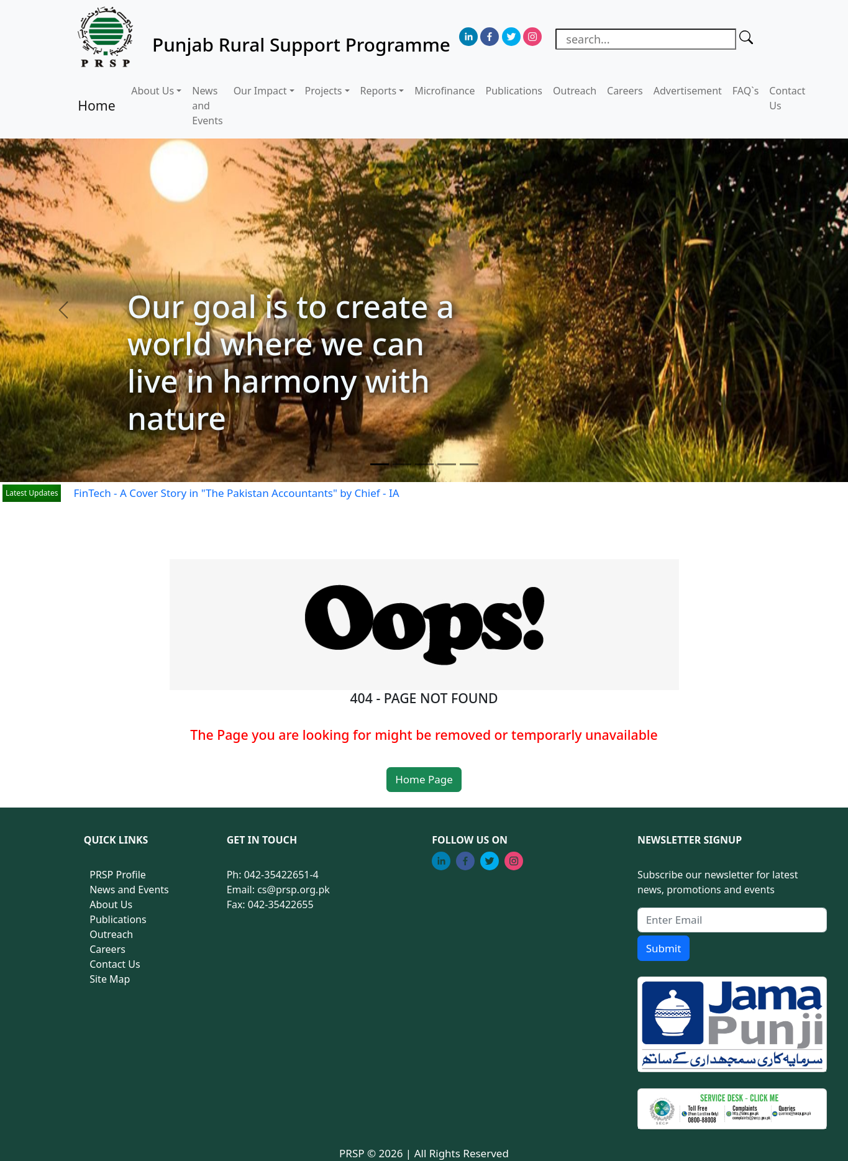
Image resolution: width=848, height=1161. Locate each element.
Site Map (109, 979)
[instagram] (532, 36)
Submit (664, 948)
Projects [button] (323, 91)
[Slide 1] (379, 464)
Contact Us (787, 98)
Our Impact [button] (260, 91)
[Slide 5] (469, 464)
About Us (110, 904)
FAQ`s (745, 91)
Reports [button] (378, 91)
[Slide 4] (446, 464)
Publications (514, 91)
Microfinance (444, 91)
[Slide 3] (424, 464)
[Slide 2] (402, 464)
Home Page (424, 779)
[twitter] (511, 36)
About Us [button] (152, 91)
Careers (625, 91)
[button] (63, 310)
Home (96, 105)
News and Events (207, 105)
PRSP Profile (117, 874)
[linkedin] (468, 36)
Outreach (574, 91)
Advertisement (688, 91)
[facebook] (489, 36)
